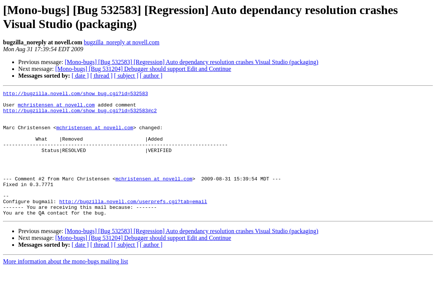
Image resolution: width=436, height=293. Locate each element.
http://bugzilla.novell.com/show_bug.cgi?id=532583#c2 (80, 114)
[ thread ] (101, 75)
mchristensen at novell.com (56, 108)
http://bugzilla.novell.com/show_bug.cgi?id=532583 (75, 94)
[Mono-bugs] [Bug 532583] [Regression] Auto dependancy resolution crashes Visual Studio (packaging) (191, 62)
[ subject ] (126, 75)
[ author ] (151, 75)
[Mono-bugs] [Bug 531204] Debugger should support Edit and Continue (143, 69)
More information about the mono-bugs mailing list (65, 286)
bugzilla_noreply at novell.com (122, 42)
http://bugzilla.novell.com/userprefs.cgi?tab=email (133, 224)
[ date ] (80, 75)
